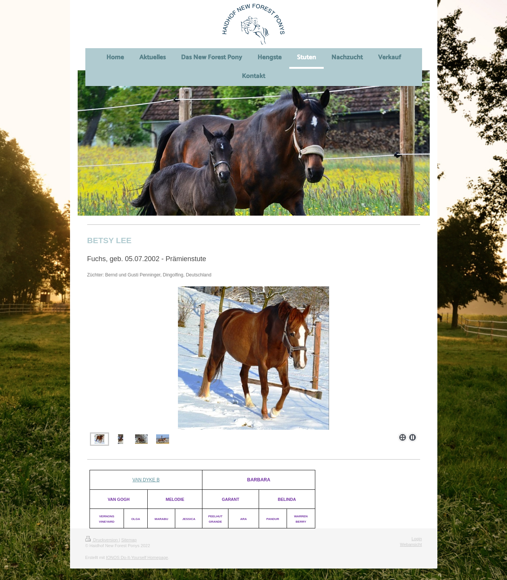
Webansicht (411, 544)
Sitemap (129, 540)
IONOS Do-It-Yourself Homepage (137, 557)
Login (417, 538)
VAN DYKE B (146, 480)
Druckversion (102, 540)
